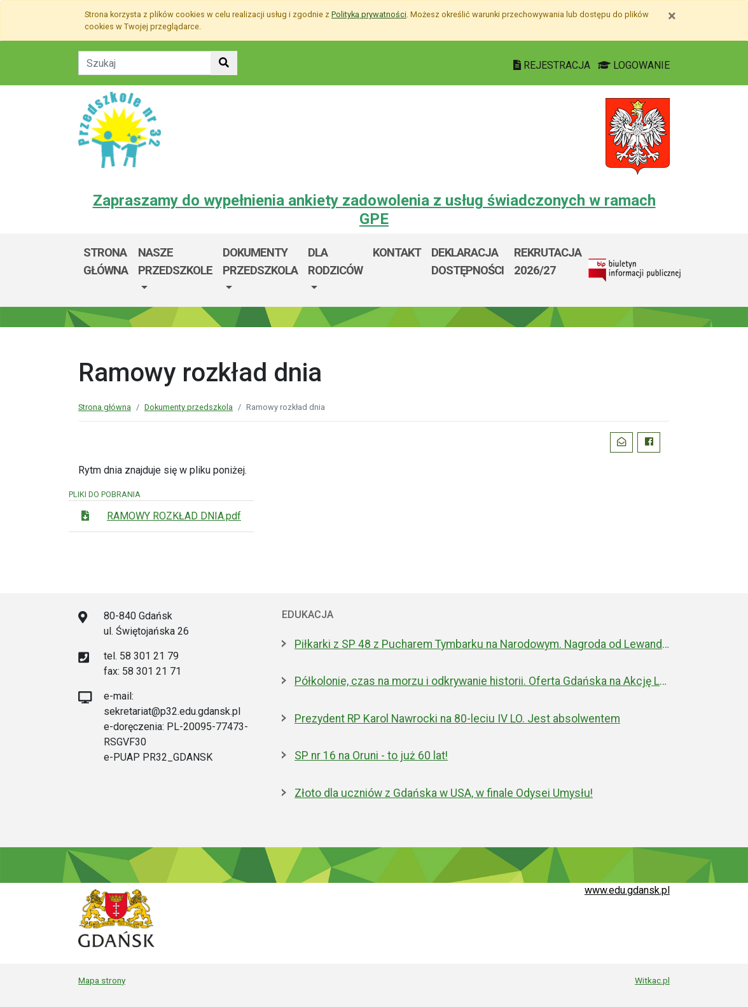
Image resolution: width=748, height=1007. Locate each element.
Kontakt (397, 252)
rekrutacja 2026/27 (547, 261)
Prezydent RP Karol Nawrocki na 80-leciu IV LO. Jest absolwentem (457, 718)
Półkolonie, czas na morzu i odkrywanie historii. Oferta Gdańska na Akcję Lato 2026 (482, 681)
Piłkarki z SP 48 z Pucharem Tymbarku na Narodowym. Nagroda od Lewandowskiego (482, 644)
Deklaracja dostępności (467, 261)
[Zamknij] (672, 16)
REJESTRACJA (553, 65)
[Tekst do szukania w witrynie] (144, 63)
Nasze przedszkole (175, 261)
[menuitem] (175, 270)
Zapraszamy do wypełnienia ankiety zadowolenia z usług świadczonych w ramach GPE (374, 210)
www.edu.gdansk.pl (627, 890)
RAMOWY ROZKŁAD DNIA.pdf (174, 516)
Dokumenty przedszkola (260, 261)
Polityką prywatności (368, 14)
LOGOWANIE (634, 65)
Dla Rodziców (335, 261)
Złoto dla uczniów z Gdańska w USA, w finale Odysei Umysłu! (443, 793)
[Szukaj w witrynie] (224, 63)
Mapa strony (101, 980)
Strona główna (105, 261)
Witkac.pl (652, 980)
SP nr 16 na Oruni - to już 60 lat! (371, 755)
